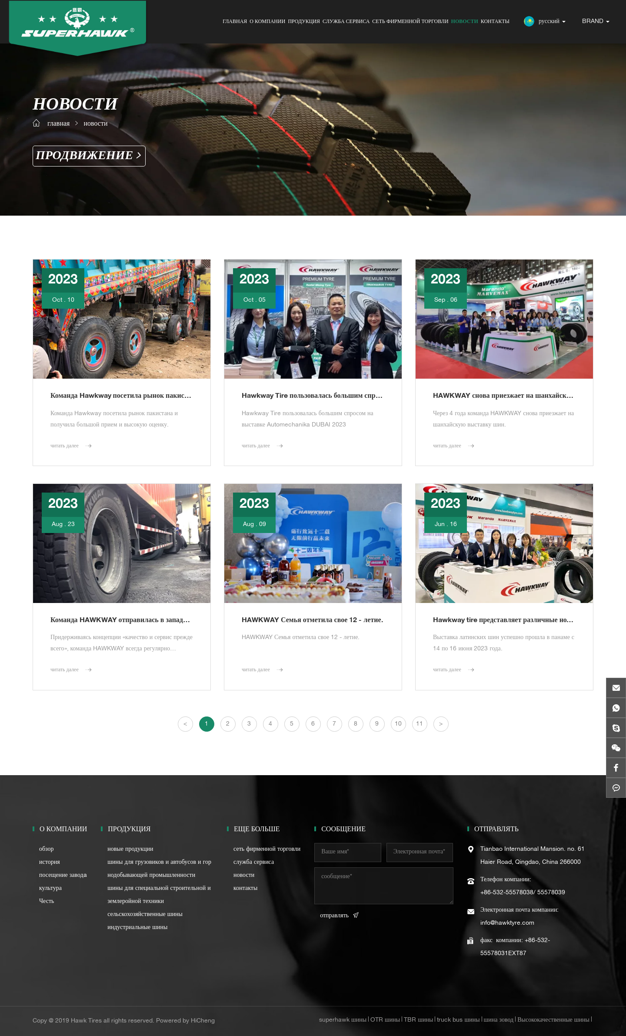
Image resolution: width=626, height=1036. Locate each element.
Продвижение (84, 156)
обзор (46, 849)
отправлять (334, 916)
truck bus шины (458, 1020)
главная (235, 21)
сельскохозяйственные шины (145, 915)
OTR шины (385, 1020)
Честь (46, 902)
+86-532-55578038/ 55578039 (522, 893)
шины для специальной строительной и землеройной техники (159, 895)
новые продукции (130, 849)
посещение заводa (63, 876)
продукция (304, 21)
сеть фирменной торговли (410, 21)
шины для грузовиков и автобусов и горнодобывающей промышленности (159, 869)
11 (419, 724)
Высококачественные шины (553, 1020)
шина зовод (499, 1020)
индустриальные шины (137, 928)
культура (50, 889)
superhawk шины (342, 1020)
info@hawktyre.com (507, 923)
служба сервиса (346, 21)
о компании (267, 21)
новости (464, 21)
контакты (495, 21)
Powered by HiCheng (185, 1021)
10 (398, 724)
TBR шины (418, 1020)
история (49, 862)
